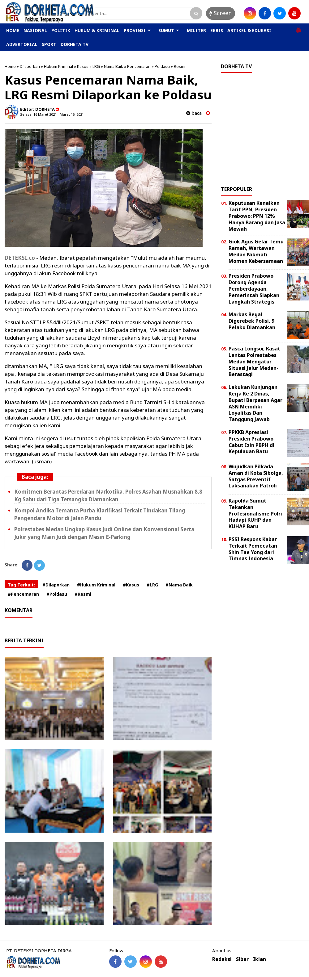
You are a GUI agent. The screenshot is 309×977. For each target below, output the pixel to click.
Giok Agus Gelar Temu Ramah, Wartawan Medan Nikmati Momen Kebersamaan (256, 251)
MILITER (196, 30)
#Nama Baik (179, 585)
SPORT (49, 44)
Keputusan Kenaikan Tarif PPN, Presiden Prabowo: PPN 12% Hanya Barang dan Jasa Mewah (257, 216)
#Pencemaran (23, 594)
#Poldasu (56, 594)
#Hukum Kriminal (96, 585)
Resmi (179, 66)
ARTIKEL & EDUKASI (249, 30)
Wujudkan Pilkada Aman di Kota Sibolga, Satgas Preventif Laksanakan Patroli (256, 476)
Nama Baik (113, 66)
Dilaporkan (30, 66)
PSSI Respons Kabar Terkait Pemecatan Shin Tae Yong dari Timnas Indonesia (253, 549)
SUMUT (166, 30)
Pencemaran (139, 66)
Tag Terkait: (21, 585)
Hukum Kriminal (58, 66)
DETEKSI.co (20, 257)
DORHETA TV (74, 44)
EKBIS (216, 30)
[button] (298, 28)
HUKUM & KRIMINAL (97, 30)
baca (194, 113)
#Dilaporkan (56, 585)
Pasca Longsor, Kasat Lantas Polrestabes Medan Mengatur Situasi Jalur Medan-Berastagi (254, 361)
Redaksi (222, 959)
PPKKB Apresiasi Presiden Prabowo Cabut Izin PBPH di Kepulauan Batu (251, 442)
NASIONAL (35, 30)
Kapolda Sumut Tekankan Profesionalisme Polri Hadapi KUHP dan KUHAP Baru (255, 513)
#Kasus (131, 585)
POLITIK (60, 30)
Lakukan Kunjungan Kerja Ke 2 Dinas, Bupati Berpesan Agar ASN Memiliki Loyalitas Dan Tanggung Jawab (255, 403)
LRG (96, 66)
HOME (12, 30)
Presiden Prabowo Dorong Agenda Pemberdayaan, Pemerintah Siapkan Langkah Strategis (254, 288)
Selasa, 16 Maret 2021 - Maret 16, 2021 (52, 114)
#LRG (152, 585)
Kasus (82, 66)
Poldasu (162, 66)
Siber (242, 959)
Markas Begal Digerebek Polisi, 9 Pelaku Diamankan (252, 321)
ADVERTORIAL (21, 44)
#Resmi (83, 594)
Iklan (259, 959)
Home (10, 66)
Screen (220, 13)
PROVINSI (135, 30)
